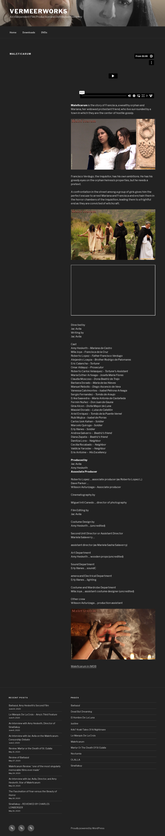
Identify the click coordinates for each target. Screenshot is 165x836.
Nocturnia (76, 753)
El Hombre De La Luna (83, 717)
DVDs (44, 32)
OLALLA (75, 759)
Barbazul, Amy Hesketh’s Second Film (29, 705)
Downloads (29, 32)
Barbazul (75, 705)
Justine (74, 723)
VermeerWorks (39, 11)
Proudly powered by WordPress (87, 828)
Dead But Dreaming (81, 711)
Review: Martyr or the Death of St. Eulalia (30, 748)
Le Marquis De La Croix (83, 735)
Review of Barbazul (19, 757)
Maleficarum (77, 741)
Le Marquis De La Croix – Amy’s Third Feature (33, 714)
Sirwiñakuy (76, 765)
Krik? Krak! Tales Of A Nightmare (88, 729)
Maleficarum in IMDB (83, 666)
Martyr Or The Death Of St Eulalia (88, 747)
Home (13, 32)
